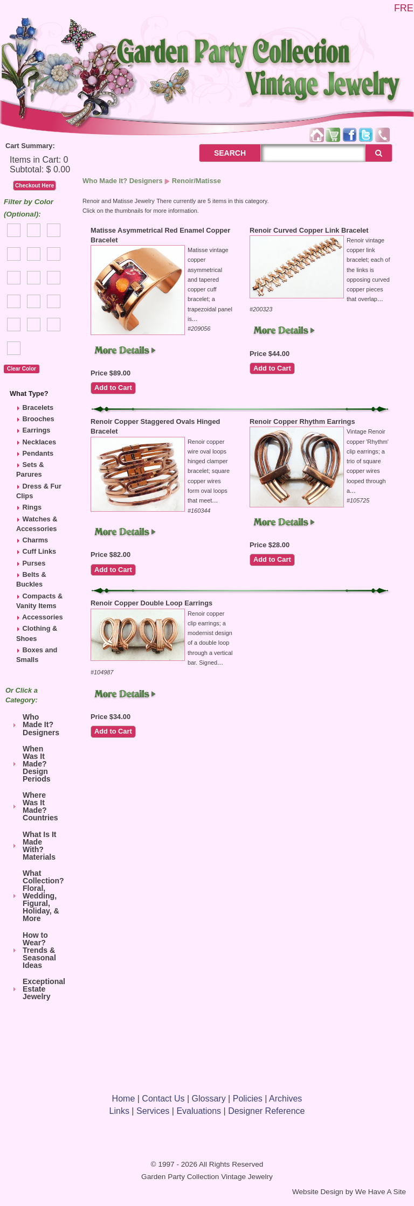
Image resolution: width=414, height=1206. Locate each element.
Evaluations (198, 1111)
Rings (32, 507)
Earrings (37, 430)
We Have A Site (380, 1192)
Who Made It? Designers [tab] (34, 724)
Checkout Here (34, 186)
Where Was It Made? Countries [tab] (34, 806)
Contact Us (163, 1098)
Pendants (38, 453)
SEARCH (218, 153)
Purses (34, 563)
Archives (285, 1098)
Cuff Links (40, 551)
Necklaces (40, 442)
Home (123, 1098)
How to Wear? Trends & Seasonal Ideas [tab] (33, 950)
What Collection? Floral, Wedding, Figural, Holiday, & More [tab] (37, 896)
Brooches (38, 419)
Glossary (209, 1098)
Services (152, 1111)
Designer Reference (266, 1111)
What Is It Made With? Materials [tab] (33, 845)
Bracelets (38, 407)
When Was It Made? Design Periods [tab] (30, 763)
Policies (248, 1098)
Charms (36, 540)
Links (119, 1111)
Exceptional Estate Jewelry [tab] (37, 989)
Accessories (42, 617)
